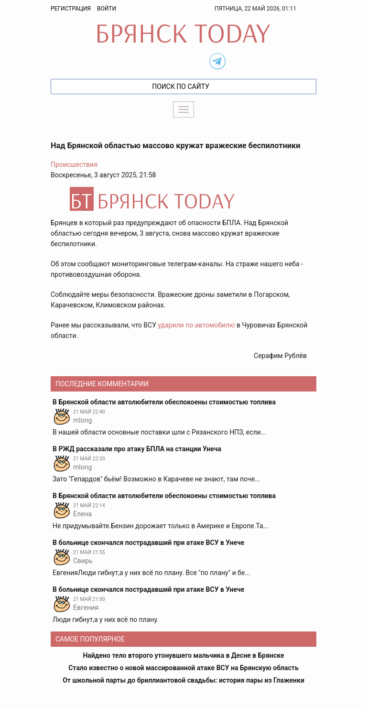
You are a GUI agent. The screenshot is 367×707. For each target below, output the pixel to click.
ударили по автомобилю (196, 325)
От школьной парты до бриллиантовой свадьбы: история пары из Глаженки (183, 680)
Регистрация (71, 8)
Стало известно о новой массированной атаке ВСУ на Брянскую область (183, 668)
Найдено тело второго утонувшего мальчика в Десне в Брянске (183, 655)
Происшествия (74, 164)
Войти (106, 8)
